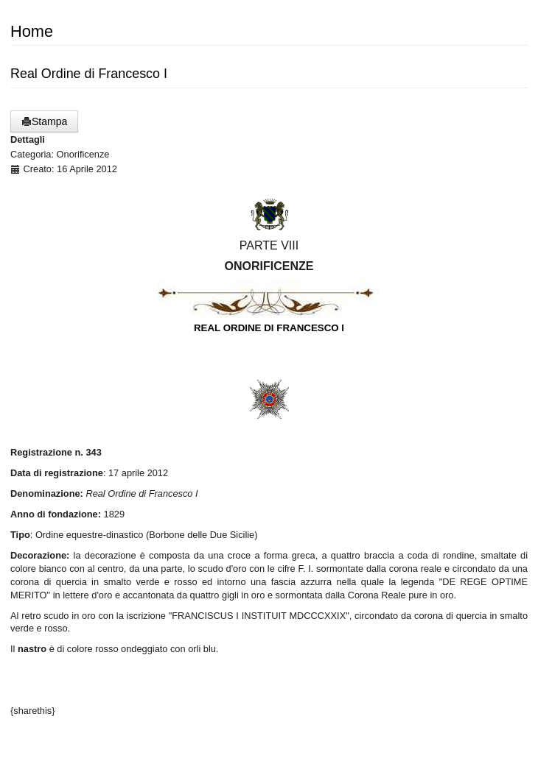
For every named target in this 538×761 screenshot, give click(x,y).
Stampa (44, 121)
